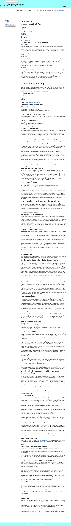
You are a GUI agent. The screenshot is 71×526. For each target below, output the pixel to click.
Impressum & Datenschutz (60, 10)
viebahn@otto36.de (29, 100)
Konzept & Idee (20, 10)
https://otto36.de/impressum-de (34, 102)
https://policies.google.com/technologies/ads (41, 431)
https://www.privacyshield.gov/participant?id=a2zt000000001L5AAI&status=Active (46, 406)
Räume (34, 10)
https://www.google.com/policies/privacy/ (28, 489)
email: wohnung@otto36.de (9, 24)
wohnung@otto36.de (62, 1)
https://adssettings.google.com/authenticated (48, 433)
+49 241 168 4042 (54, 1)
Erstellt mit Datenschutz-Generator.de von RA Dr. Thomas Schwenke (41, 492)
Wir (37, 10)
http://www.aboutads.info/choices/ (57, 289)
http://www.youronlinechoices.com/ (31, 290)
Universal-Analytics (43, 440)
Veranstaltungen (27, 10)
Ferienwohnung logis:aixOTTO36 (46, 10)
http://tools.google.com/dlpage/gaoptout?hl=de (52, 427)
